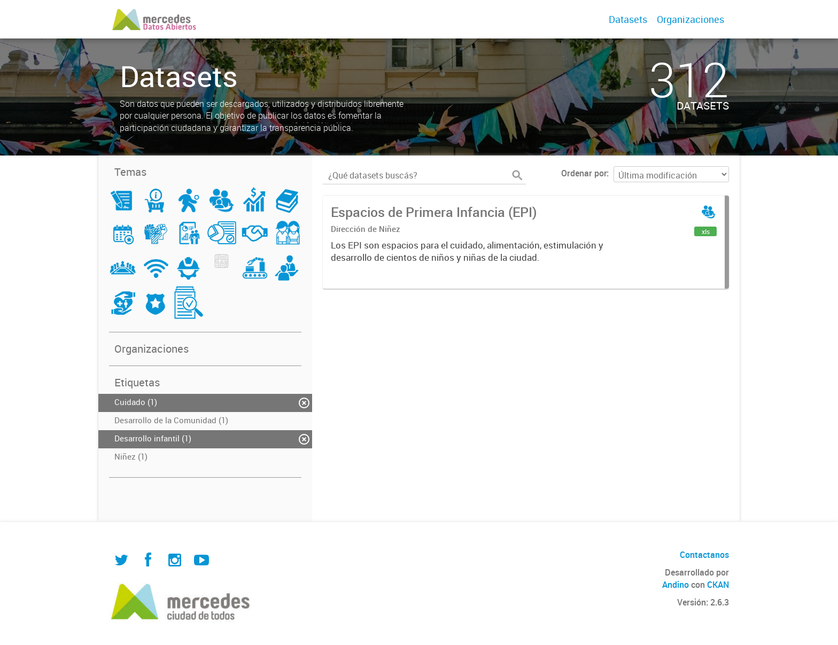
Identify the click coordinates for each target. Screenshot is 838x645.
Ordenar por (584, 173)
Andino (675, 584)
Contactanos (704, 555)
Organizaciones (690, 19)
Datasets (628, 19)
